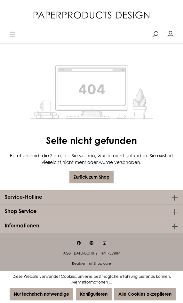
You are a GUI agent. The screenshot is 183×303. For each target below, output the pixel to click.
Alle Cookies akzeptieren (144, 294)
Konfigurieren (93, 294)
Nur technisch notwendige (41, 294)
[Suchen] (155, 34)
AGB (67, 253)
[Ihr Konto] (170, 34)
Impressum (110, 253)
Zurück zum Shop (91, 177)
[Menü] (12, 34)
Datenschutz (86, 253)
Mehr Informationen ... (91, 282)
